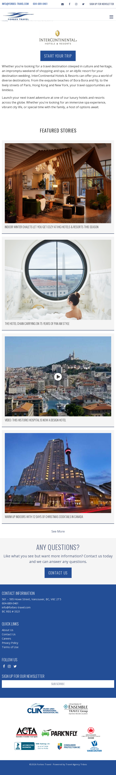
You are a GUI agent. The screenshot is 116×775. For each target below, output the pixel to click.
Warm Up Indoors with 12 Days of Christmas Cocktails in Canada (44, 516)
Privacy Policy (10, 643)
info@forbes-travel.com (15, 4)
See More (58, 531)
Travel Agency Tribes (76, 764)
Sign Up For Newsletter (102, 4)
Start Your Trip (58, 56)
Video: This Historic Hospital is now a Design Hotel (35, 420)
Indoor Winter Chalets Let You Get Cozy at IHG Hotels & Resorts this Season (51, 227)
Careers (6, 638)
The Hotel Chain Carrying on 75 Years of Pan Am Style (37, 323)
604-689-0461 (40, 4)
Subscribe (58, 684)
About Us (7, 630)
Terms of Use (10, 647)
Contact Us (58, 573)
